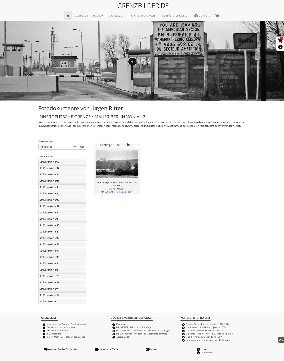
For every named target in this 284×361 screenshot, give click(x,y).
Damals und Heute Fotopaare (61, 327)
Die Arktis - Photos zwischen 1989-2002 (205, 330)
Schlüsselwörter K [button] (49, 225)
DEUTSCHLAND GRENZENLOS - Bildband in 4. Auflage (142, 330)
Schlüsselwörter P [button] (49, 257)
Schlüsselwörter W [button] (49, 295)
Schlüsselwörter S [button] (48, 269)
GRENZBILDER (117, 15)
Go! (82, 146)
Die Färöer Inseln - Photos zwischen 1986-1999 (209, 333)
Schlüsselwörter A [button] (49, 161)
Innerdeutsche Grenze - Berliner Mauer (66, 324)
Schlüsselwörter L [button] (48, 231)
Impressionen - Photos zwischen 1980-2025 (208, 339)
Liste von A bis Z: (46, 156)
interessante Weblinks (108, 349)
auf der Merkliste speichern (116, 191)
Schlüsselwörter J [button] (48, 219)
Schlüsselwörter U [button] (49, 282)
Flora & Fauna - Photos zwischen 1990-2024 (207, 324)
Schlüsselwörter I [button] (48, 212)
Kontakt (151, 349)
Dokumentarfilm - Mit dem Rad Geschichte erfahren (142, 333)
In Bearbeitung (54, 333)
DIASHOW (98, 15)
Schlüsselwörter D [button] (49, 180)
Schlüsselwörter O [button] (49, 250)
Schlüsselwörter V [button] (49, 288)
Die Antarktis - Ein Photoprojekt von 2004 (206, 327)
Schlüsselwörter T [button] (48, 276)
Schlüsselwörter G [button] (49, 199)
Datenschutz (205, 352)
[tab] (62, 161)
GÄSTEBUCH (81, 15)
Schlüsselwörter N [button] (49, 244)
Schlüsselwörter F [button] (48, 193)
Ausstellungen (123, 336)
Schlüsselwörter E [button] (48, 187)
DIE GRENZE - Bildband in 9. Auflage (133, 327)
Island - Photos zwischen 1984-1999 (204, 336)
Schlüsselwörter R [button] (49, 263)
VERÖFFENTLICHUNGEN (143, 15)
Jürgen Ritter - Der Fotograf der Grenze (66, 336)
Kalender (120, 324)
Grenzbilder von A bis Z (58, 330)
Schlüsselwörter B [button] (49, 168)
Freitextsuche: (45, 141)
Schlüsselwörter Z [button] (48, 301)
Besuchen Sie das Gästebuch (60, 349)
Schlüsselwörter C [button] (49, 174)
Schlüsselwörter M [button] (49, 238)
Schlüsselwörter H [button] (49, 206)
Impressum (204, 349)
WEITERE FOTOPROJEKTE (175, 15)
